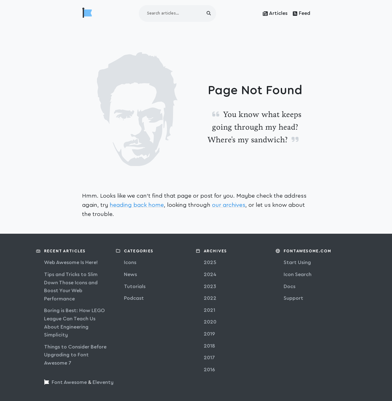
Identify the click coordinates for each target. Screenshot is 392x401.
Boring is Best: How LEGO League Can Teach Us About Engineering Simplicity (74, 322)
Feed (301, 13)
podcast (134, 298)
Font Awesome (69, 382)
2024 (210, 274)
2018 (209, 346)
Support (293, 298)
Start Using (297, 262)
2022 (210, 298)
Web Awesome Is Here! (71, 262)
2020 (210, 321)
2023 (210, 286)
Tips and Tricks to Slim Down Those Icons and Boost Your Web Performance (71, 286)
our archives (228, 205)
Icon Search (298, 274)
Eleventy (103, 382)
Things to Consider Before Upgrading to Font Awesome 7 (75, 355)
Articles (275, 13)
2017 (209, 357)
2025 (210, 262)
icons (130, 262)
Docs (289, 286)
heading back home (137, 205)
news (130, 274)
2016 (209, 369)
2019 (209, 333)
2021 (209, 310)
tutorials (134, 286)
